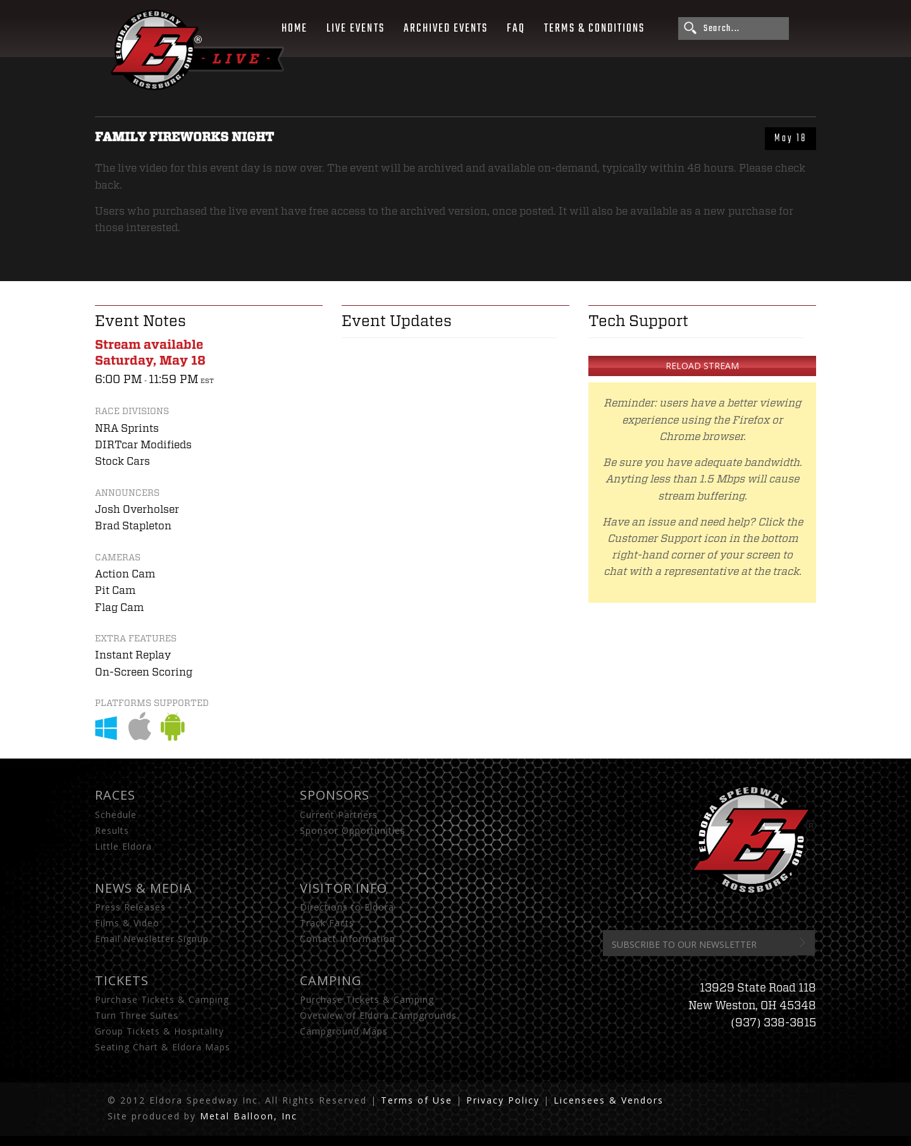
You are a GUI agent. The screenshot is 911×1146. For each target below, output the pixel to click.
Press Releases (130, 907)
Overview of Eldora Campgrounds (378, 1015)
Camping (331, 980)
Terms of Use (416, 1100)
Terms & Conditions (594, 28)
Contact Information (347, 939)
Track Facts (327, 923)
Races (115, 794)
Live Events (355, 28)
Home (294, 28)
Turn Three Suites (136, 1015)
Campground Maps (344, 1031)
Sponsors (334, 794)
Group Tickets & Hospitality (159, 1031)
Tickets (122, 980)
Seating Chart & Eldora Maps (162, 1047)
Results (112, 830)
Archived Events (446, 28)
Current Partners (339, 815)
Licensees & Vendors (609, 1100)
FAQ (516, 28)
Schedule (116, 815)
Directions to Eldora (347, 907)
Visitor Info (343, 888)
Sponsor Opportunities (353, 830)
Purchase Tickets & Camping (162, 999)
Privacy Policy (503, 1100)
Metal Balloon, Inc (248, 1116)
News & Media (143, 888)
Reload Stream (702, 366)
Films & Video (127, 923)
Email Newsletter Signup (152, 939)
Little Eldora (123, 846)
